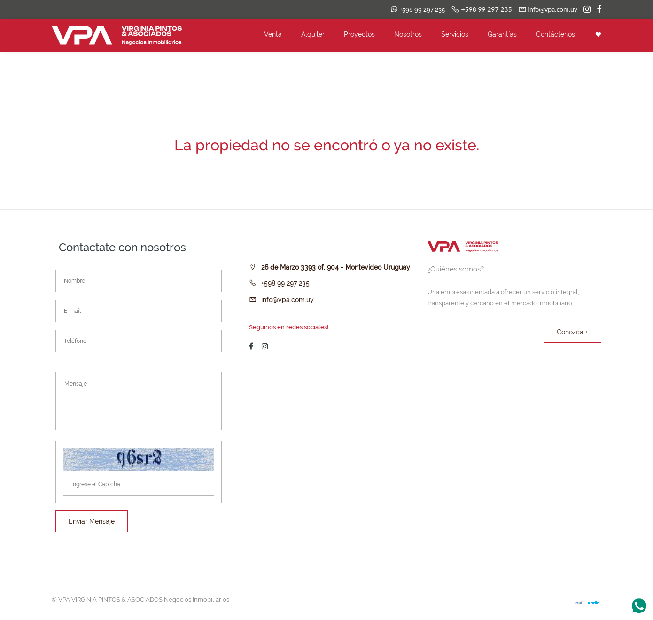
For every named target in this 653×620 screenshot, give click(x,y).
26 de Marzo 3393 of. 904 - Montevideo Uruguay (335, 267)
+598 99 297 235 (285, 283)
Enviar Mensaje (92, 521)
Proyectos (359, 34)
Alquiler (313, 34)
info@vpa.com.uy (287, 299)
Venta (273, 34)
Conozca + (572, 332)
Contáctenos (555, 34)
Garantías (502, 34)
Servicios (454, 34)
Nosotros (408, 34)
